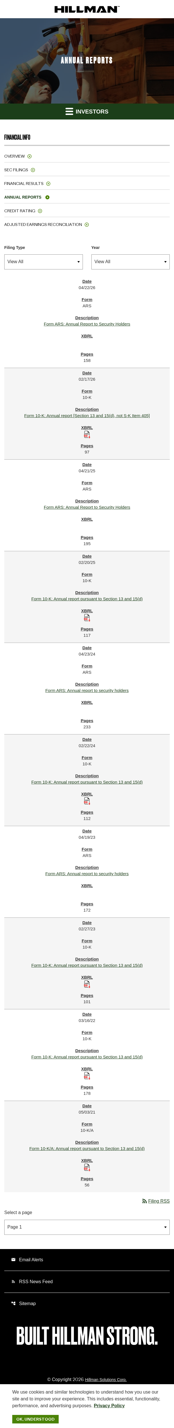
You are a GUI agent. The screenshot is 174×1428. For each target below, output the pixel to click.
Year (95, 247)
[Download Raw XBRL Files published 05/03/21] (87, 1167)
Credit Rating (19, 210)
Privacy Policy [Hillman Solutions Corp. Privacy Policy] (109, 1405)
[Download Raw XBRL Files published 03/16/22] (87, 1075)
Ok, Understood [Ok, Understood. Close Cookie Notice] (35, 1419)
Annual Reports (22, 197)
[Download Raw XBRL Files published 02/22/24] (87, 800)
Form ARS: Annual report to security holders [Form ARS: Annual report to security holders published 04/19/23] (87, 873)
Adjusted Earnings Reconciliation (43, 224)
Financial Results (24, 183)
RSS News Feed (32, 1281)
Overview (14, 156)
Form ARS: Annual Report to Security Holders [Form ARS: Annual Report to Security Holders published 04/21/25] (87, 507)
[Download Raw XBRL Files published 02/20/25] (87, 617)
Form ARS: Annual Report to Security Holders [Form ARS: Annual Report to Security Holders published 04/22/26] (87, 324)
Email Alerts (27, 1259)
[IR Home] (87, 9)
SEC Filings (16, 169)
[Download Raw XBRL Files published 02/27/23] (87, 984)
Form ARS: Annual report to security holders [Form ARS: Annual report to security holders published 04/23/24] (87, 690)
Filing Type (14, 247)
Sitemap (23, 1303)
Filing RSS (155, 1201)
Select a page (18, 1212)
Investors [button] (87, 111)
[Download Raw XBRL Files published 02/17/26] (87, 434)
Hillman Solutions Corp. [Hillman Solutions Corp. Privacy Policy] (106, 1379)
